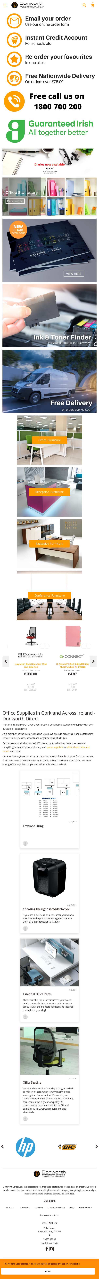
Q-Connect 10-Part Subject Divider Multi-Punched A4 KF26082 (72, 665)
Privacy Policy (85, 1207)
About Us (10, 1207)
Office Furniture (49, 440)
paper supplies (55, 747)
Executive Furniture (49, 544)
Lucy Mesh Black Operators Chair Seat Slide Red (31, 665)
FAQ (72, 1207)
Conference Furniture (49, 595)
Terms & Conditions (49, 1215)
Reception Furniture (49, 492)
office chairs (72, 747)
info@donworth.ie (49, 1243)
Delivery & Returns (56, 1207)
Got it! (48, 1271)
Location (39, 1207)
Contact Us (25, 1207)
